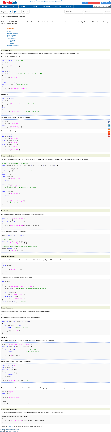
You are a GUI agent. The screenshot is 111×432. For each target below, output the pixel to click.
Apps (14, 6)
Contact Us (68, 6)
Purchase (24, 6)
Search (107, 12)
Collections (10, 426)
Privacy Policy (8, 431)
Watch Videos (105, 2)
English (4, 12)
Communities (45, 6)
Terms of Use (15, 431)
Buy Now (85, 2)
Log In (109, 1)
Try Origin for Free (94, 2)
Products (5, 6)
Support (34, 6)
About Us (57, 6)
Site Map (2, 431)
